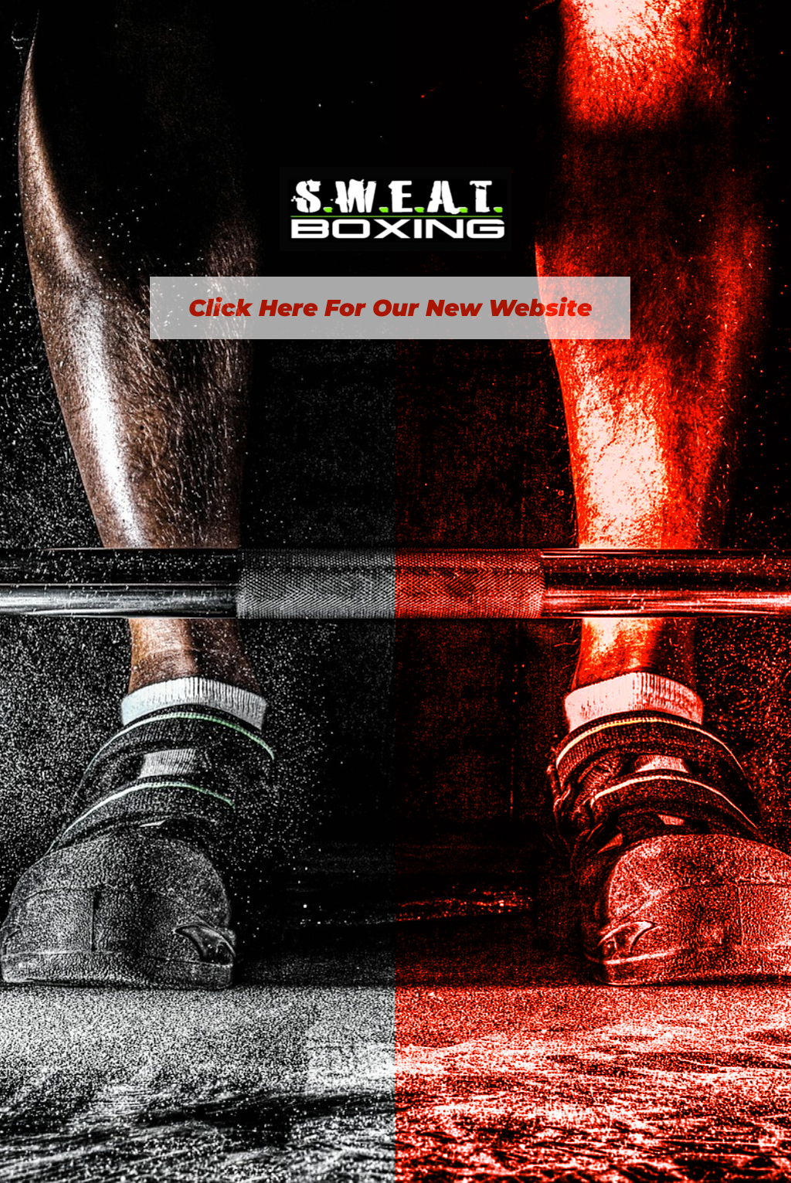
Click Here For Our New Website (390, 308)
